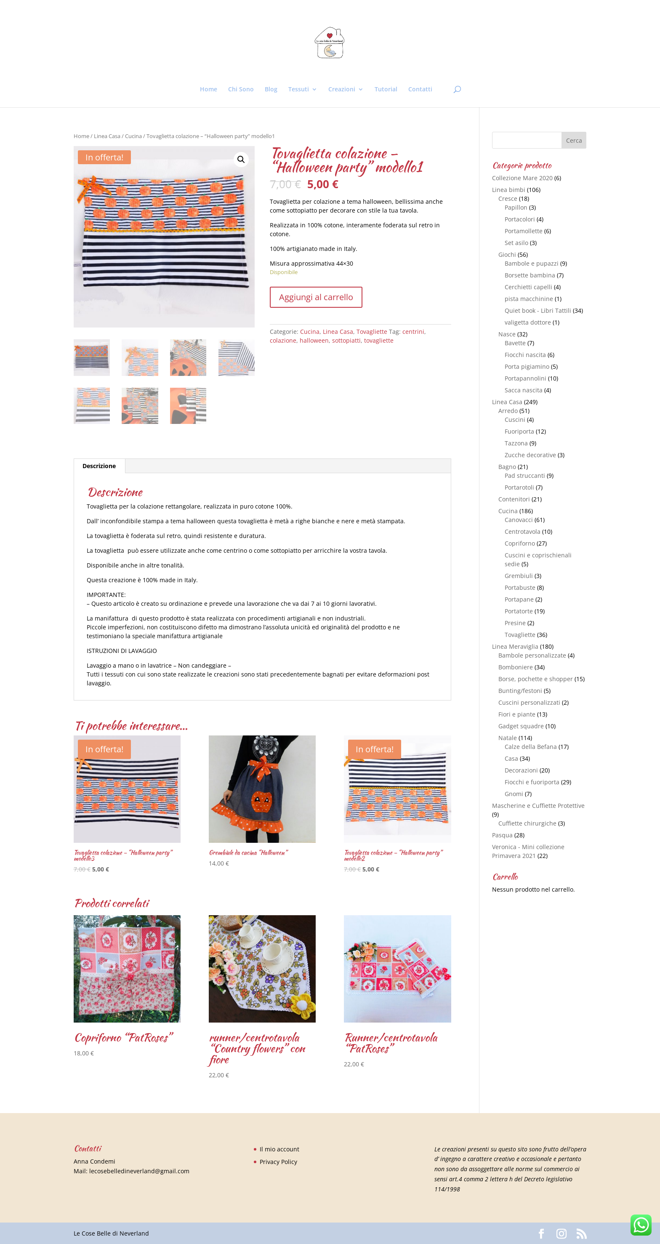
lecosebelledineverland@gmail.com (139, 1171)
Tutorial (386, 89)
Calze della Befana (531, 747)
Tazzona (516, 443)
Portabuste (520, 587)
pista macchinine (529, 299)
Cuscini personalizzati (529, 702)
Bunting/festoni (520, 691)
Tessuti (298, 89)
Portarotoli (519, 487)
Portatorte (519, 611)
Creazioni (341, 89)
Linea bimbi (508, 190)
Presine (515, 623)
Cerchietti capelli (528, 287)
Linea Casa (107, 136)
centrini (413, 332)
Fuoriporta (519, 431)
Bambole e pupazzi (532, 263)
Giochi (507, 254)
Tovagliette (372, 332)
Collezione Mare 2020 (522, 178)
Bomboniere (515, 667)
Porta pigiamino (527, 366)
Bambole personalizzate (532, 655)
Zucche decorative (530, 455)
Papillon (516, 207)
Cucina (133, 136)
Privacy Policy (278, 1162)
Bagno (507, 467)
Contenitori (514, 499)
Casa (511, 758)
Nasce (507, 334)
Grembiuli (519, 576)
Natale (507, 738)
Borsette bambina (530, 275)
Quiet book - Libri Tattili (538, 310)
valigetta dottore (528, 322)
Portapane (519, 599)
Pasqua (502, 835)
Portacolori (520, 219)
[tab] (99, 466)
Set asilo (516, 243)
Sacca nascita (524, 390)
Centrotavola (522, 531)
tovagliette (379, 340)
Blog (271, 89)
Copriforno (520, 543)
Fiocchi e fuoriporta (532, 782)
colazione (283, 340)
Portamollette (524, 231)
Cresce (507, 198)
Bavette (515, 343)
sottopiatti (346, 340)
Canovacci (519, 520)
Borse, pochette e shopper (535, 679)
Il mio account (279, 1149)
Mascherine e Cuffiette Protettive (538, 806)
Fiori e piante (516, 714)
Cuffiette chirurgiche (527, 823)
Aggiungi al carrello (316, 297)
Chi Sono (241, 89)
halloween (314, 340)
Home (208, 89)
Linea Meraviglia (515, 646)
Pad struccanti (525, 475)
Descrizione (99, 466)
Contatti (420, 89)
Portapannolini (525, 378)
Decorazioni (521, 770)
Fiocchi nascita (525, 355)
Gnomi (514, 794)
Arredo (508, 411)
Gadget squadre (521, 726)
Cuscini (515, 420)
